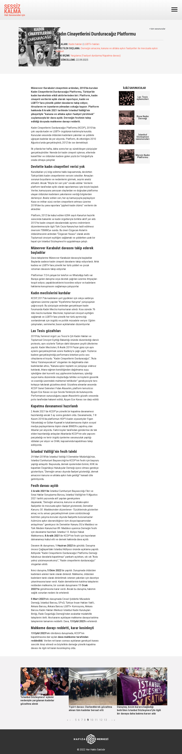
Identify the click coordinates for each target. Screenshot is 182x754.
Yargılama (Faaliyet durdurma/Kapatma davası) (96, 55)
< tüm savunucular (157, 29)
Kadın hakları (75, 44)
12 (100, 719)
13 (105, 719)
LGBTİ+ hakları (91, 44)
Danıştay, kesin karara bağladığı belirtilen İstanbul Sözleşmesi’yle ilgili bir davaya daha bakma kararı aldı (139, 710)
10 (91, 719)
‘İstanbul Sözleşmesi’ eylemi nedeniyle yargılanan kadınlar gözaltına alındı (37, 700)
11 (96, 719)
